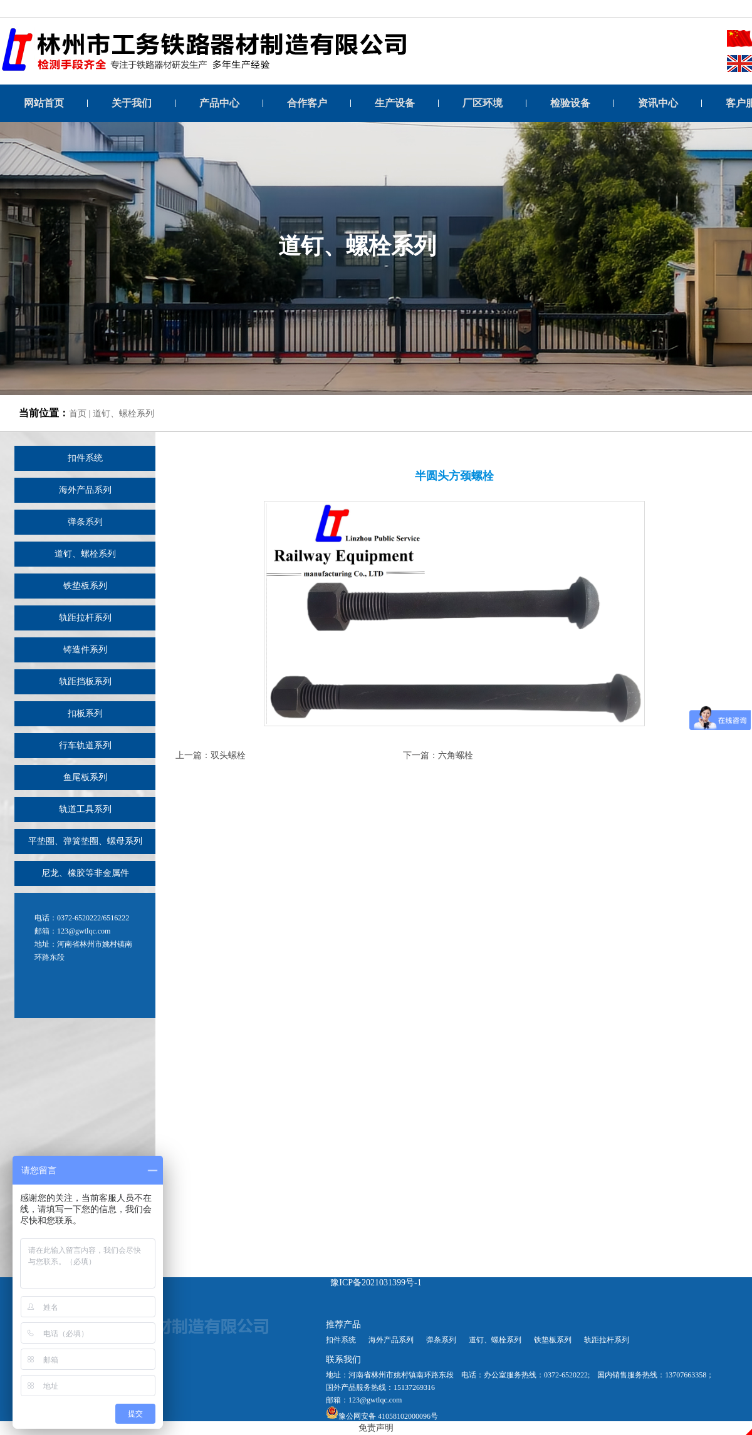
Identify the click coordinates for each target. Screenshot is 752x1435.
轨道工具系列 (85, 809)
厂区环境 (482, 103)
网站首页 (44, 103)
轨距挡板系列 (85, 681)
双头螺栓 (228, 755)
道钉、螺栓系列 (123, 413)
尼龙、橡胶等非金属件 (85, 873)
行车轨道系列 (85, 745)
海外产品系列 (85, 490)
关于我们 (132, 103)
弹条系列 (85, 522)
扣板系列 (85, 713)
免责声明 (376, 1427)
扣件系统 (85, 458)
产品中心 (219, 103)
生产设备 (395, 103)
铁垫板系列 (85, 585)
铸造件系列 (85, 649)
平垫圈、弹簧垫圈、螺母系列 (85, 841)
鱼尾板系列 (85, 777)
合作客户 (307, 103)
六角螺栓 (455, 755)
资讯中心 (658, 103)
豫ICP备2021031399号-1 (375, 1282)
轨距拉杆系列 (85, 617)
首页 (77, 413)
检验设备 (570, 103)
